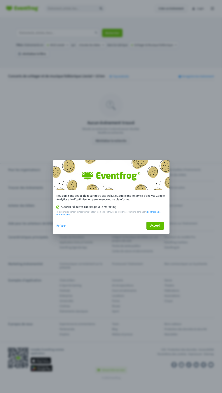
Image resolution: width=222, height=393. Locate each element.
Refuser (61, 225)
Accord (155, 225)
